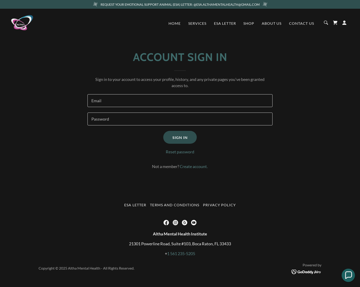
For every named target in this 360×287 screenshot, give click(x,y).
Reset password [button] (180, 151)
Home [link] (175, 23)
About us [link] (272, 23)
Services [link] (197, 23)
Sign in (180, 137)
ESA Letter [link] (225, 23)
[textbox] (179, 100)
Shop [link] (248, 23)
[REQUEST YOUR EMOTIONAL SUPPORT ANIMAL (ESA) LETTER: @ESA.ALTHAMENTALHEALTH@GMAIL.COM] (180, 4)
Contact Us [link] (301, 23)
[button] (344, 22)
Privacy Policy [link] (219, 205)
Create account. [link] (194, 166)
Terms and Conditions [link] (174, 205)
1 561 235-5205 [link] (181, 253)
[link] (22, 22)
